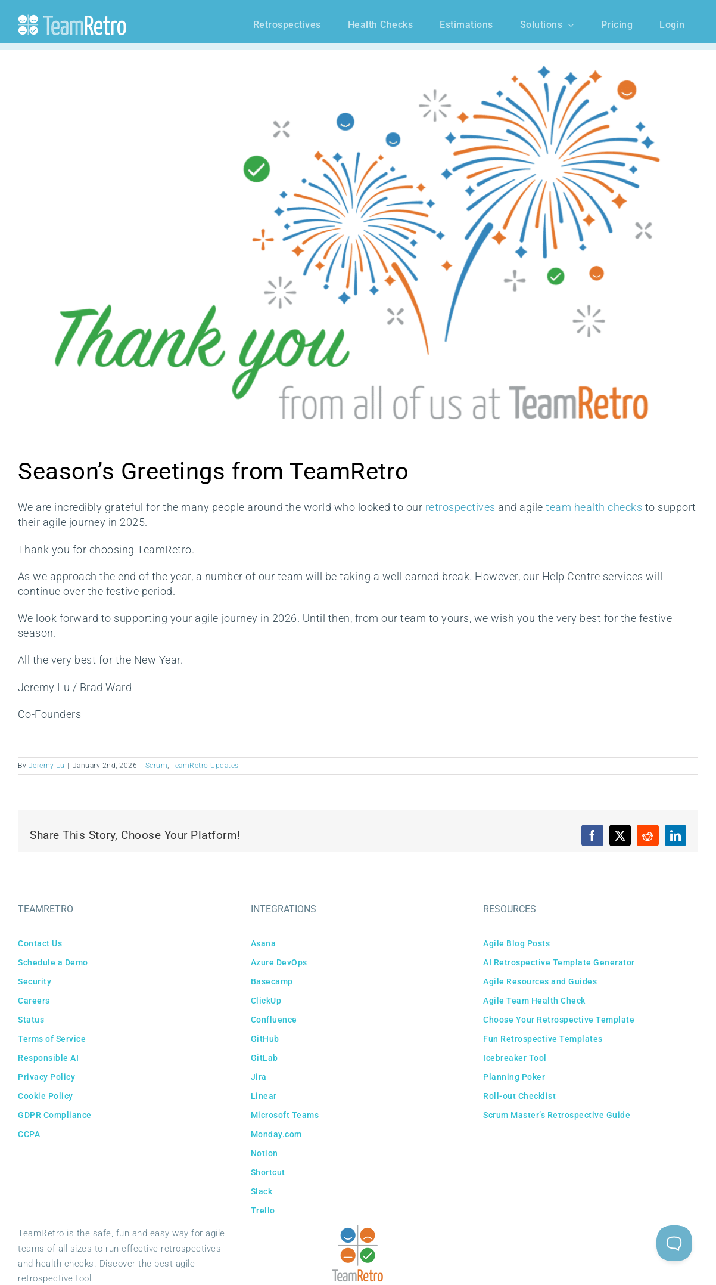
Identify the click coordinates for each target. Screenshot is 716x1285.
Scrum (156, 765)
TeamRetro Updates (205, 765)
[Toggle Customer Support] (674, 1243)
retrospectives (460, 507)
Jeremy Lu (47, 765)
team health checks (594, 507)
